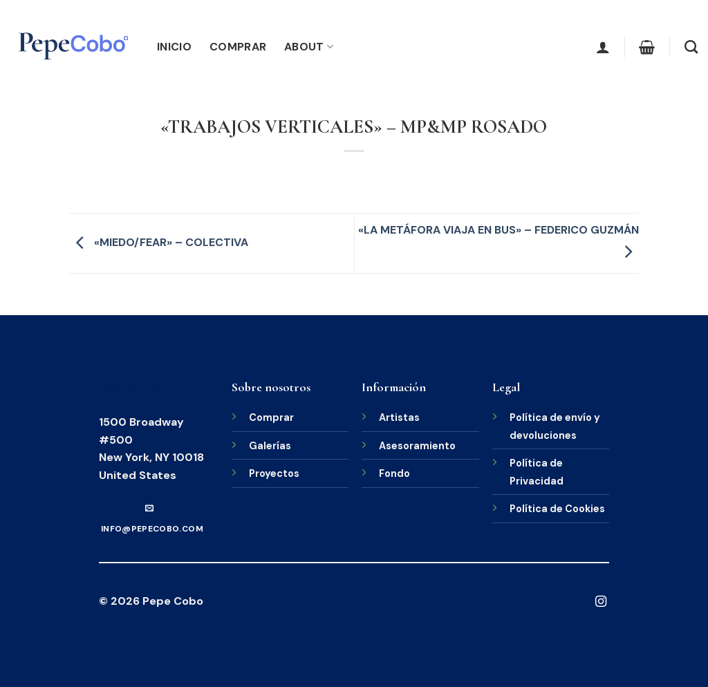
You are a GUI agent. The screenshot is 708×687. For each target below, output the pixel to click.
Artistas (399, 417)
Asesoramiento (417, 446)
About (308, 46)
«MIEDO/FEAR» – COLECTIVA (158, 242)
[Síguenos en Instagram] (600, 602)
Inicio (174, 46)
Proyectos (274, 473)
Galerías (270, 446)
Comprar (237, 46)
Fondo (394, 473)
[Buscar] (691, 47)
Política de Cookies (557, 508)
